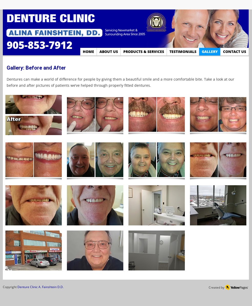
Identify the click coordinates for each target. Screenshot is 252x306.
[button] (33, 115)
